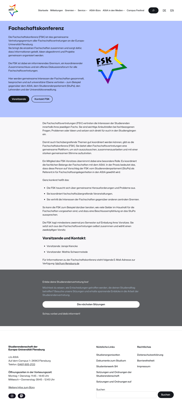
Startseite (43, 10)
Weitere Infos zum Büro (21, 387)
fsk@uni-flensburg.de (67, 263)
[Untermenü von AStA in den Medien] (124, 10)
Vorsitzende (19, 99)
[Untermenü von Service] (86, 10)
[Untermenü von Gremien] (75, 10)
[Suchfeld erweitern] (153, 10)
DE (164, 10)
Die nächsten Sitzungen (91, 304)
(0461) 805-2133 (26, 364)
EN (172, 10)
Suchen (100, 389)
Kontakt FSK (42, 99)
